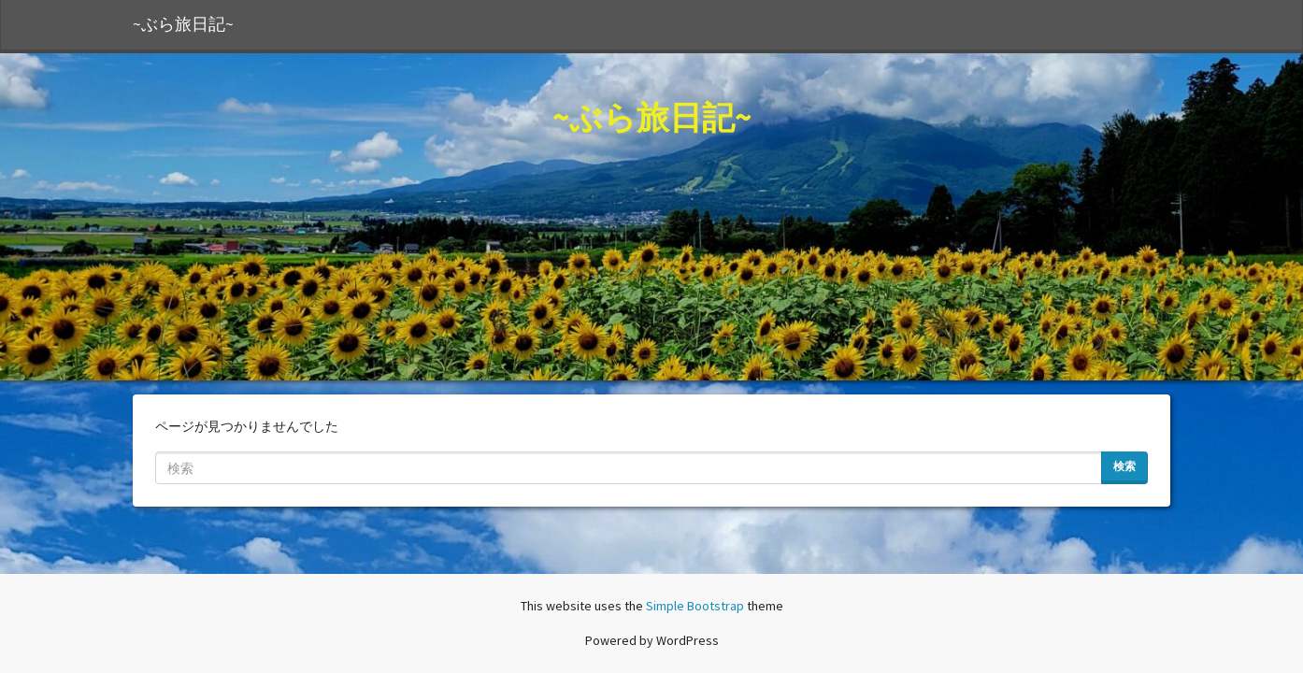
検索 (1124, 466)
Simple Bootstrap (695, 605)
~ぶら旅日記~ (183, 24)
